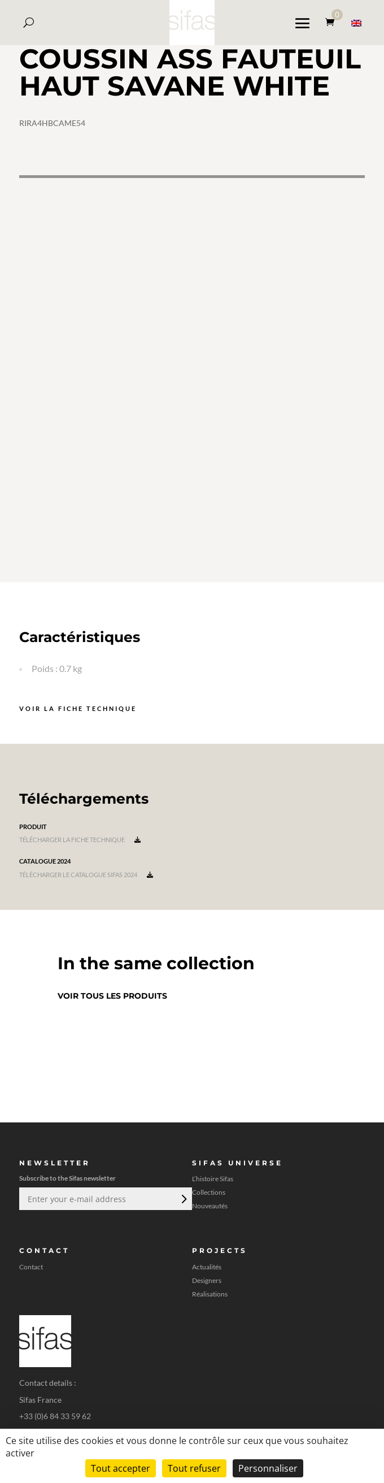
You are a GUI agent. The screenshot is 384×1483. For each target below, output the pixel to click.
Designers (206, 1281)
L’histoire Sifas (212, 1179)
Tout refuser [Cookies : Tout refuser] (194, 1468)
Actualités (206, 1267)
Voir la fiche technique (78, 708)
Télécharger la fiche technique (80, 839)
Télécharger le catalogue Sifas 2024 (86, 874)
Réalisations (210, 1294)
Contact (31, 1267)
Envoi (183, 1198)
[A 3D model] (192, 378)
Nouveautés (210, 1206)
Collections (208, 1192)
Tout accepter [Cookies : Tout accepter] (120, 1468)
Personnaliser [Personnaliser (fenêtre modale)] (268, 1468)
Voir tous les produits (112, 996)
